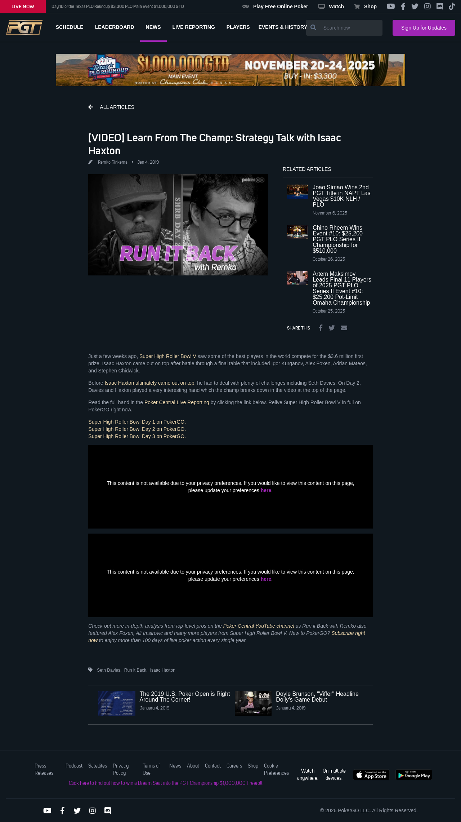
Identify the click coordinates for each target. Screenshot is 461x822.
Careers (234, 766)
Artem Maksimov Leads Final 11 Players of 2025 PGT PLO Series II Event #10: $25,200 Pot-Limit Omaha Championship (342, 288)
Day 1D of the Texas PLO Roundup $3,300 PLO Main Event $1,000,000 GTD (118, 6)
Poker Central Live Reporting (176, 402)
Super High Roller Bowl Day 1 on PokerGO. (137, 422)
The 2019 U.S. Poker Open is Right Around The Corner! (185, 697)
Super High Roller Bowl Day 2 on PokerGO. (137, 429)
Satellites (97, 766)
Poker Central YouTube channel (258, 626)
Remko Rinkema (112, 162)
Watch (331, 6)
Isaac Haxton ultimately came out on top (149, 383)
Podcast (74, 766)
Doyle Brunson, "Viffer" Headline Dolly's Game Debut (317, 697)
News (175, 766)
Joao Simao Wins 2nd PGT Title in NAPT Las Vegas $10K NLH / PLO (341, 196)
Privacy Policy (121, 770)
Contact (213, 766)
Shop (365, 6)
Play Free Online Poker (275, 6)
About (193, 766)
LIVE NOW (23, 6)
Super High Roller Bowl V (167, 356)
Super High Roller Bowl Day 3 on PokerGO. (137, 436)
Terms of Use (151, 770)
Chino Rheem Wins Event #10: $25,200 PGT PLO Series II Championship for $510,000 (338, 239)
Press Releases (44, 770)
